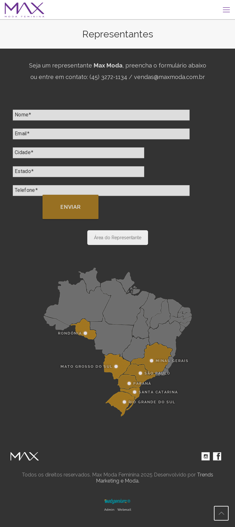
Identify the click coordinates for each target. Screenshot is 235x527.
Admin (109, 509)
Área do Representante (117, 237)
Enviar (70, 207)
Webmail (124, 509)
